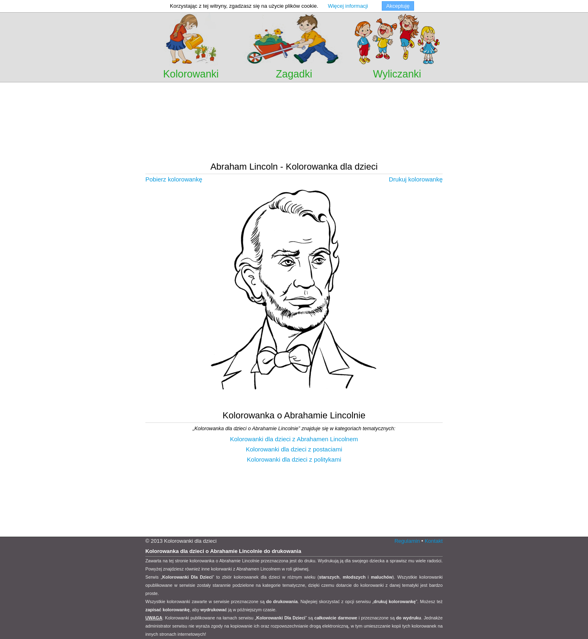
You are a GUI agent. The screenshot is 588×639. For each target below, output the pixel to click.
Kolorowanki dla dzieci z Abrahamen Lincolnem (294, 439)
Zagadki (294, 74)
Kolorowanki (190, 74)
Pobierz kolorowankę (173, 179)
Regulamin (407, 541)
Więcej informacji (348, 6)
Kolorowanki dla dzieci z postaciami (294, 449)
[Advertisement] (294, 94)
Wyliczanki (397, 74)
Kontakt (434, 541)
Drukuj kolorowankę (416, 179)
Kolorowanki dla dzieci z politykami (294, 459)
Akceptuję (398, 6)
